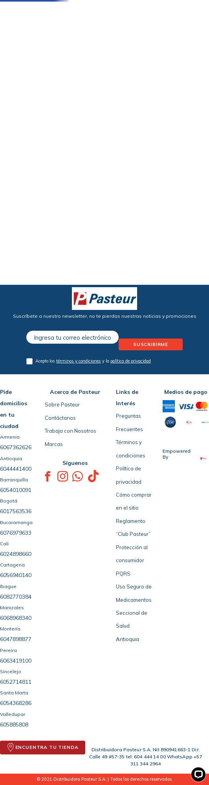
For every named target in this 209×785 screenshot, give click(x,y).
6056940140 (15, 575)
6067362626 (15, 447)
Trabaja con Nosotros (70, 431)
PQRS (123, 573)
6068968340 (15, 617)
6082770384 (15, 596)
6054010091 (15, 490)
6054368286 (15, 703)
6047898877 (15, 639)
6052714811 (15, 681)
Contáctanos (60, 418)
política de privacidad (130, 361)
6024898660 (15, 553)
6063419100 (15, 660)
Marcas (54, 444)
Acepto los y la (93, 361)
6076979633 (15, 532)
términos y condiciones (78, 361)
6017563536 (15, 511)
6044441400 (15, 468)
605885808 (14, 724)
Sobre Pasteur (62, 404)
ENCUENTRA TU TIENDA (47, 747)
